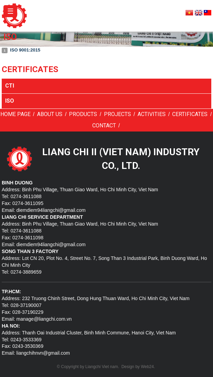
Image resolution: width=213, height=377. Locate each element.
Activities (152, 114)
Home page (15, 114)
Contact (104, 125)
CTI (9, 85)
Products (83, 114)
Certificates (190, 114)
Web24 (147, 366)
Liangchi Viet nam (101, 366)
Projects (117, 114)
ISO (9, 101)
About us (49, 114)
